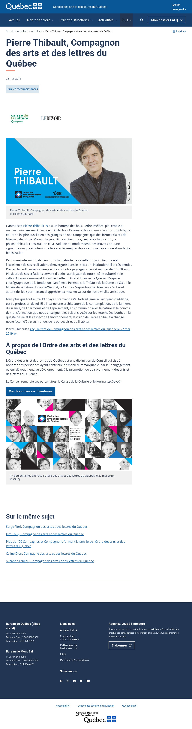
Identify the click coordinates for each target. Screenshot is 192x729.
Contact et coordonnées (69, 637)
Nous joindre (179, 9)
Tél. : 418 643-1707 (16, 633)
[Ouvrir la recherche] (142, 20)
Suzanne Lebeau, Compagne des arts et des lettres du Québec (50, 561)
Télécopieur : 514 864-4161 (20, 664)
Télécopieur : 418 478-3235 (20, 641)
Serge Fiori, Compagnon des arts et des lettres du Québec (47, 527)
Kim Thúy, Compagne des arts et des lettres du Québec (45, 534)
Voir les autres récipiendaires (30, 391)
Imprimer (179, 31)
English (176, 4)
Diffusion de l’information (69, 646)
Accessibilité (68, 630)
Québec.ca (129, 705)
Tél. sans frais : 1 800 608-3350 (22, 637)
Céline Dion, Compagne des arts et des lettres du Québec (46, 553)
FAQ (63, 654)
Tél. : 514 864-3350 (16, 656)
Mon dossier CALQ (167, 20)
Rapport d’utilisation (74, 660)
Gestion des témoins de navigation (96, 705)
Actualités (22, 31)
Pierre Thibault (35, 226)
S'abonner (122, 645)
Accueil (10, 31)
